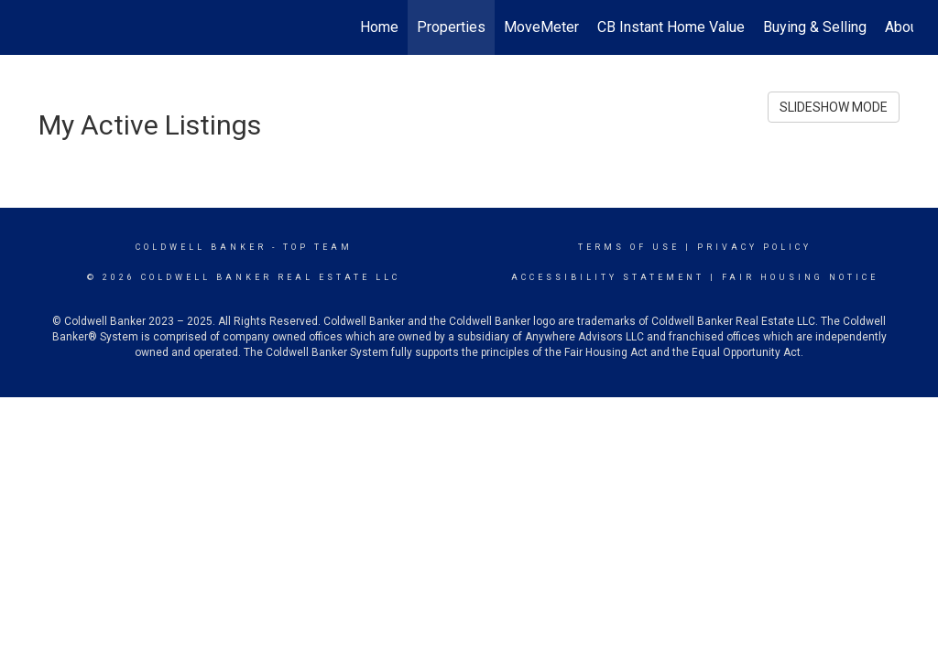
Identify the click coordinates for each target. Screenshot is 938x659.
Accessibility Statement (607, 277)
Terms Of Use (629, 247)
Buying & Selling (815, 27)
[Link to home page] (34, 27)
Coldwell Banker (201, 247)
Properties (451, 27)
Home (379, 27)
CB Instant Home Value (671, 27)
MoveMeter (541, 27)
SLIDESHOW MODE (834, 107)
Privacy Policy (754, 247)
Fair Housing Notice (800, 277)
